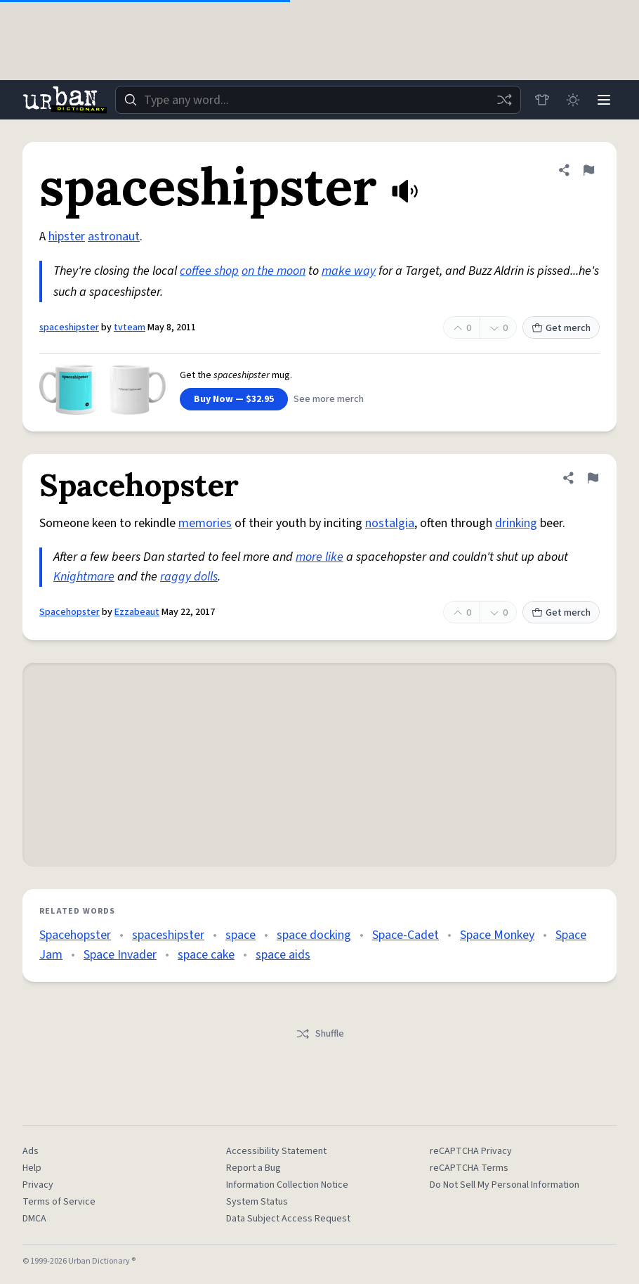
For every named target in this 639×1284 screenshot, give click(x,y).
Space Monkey (497, 935)
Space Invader (120, 955)
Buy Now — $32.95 (234, 399)
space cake (206, 955)
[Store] (542, 99)
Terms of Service (58, 1202)
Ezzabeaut (136, 612)
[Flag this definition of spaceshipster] (588, 170)
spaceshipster (69, 327)
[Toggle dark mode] (573, 99)
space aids (283, 955)
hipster (66, 236)
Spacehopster (69, 612)
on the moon (273, 271)
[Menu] (604, 99)
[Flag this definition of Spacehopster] (592, 478)
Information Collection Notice (287, 1185)
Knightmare (83, 576)
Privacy (37, 1185)
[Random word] (504, 99)
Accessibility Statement (276, 1151)
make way (349, 271)
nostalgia (389, 523)
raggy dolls (189, 576)
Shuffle (320, 1034)
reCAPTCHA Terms (469, 1168)
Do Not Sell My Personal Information (504, 1185)
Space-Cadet (405, 935)
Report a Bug (253, 1168)
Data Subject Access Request (288, 1219)
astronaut (114, 236)
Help (31, 1168)
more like (319, 557)
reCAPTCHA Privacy (471, 1151)
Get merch (561, 328)
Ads (30, 1151)
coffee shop (209, 271)
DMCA (34, 1219)
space (240, 935)
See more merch (329, 399)
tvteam (129, 327)
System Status (257, 1202)
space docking (314, 935)
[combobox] (318, 100)
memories (205, 523)
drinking (516, 523)
